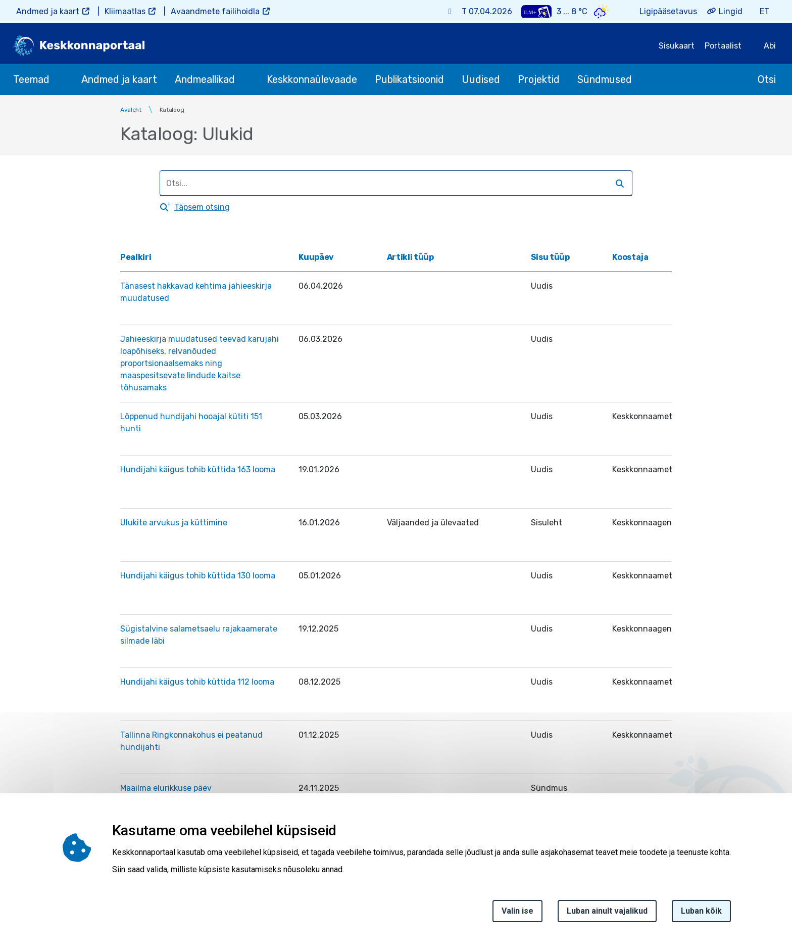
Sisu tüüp (550, 257)
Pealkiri (135, 257)
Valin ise (517, 913)
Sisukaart (677, 46)
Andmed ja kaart (47, 11)
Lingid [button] (730, 11)
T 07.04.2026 (487, 11)
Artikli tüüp (410, 257)
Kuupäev (320, 257)
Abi (770, 46)
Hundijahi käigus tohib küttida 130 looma (197, 575)
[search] (391, 183)
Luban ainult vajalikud (607, 913)
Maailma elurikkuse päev (166, 788)
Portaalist (723, 46)
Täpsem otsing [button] (202, 207)
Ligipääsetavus (668, 11)
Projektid (539, 79)
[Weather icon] (601, 11)
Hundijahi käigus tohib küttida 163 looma (197, 469)
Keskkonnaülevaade (312, 79)
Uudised (481, 79)
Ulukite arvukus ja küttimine (173, 522)
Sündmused (604, 79)
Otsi (767, 79)
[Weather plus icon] (536, 11)
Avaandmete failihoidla (215, 11)
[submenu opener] (59, 79)
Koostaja (630, 257)
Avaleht (130, 109)
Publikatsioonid (409, 79)
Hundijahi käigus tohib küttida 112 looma (197, 682)
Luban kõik (701, 913)
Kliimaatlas (125, 11)
